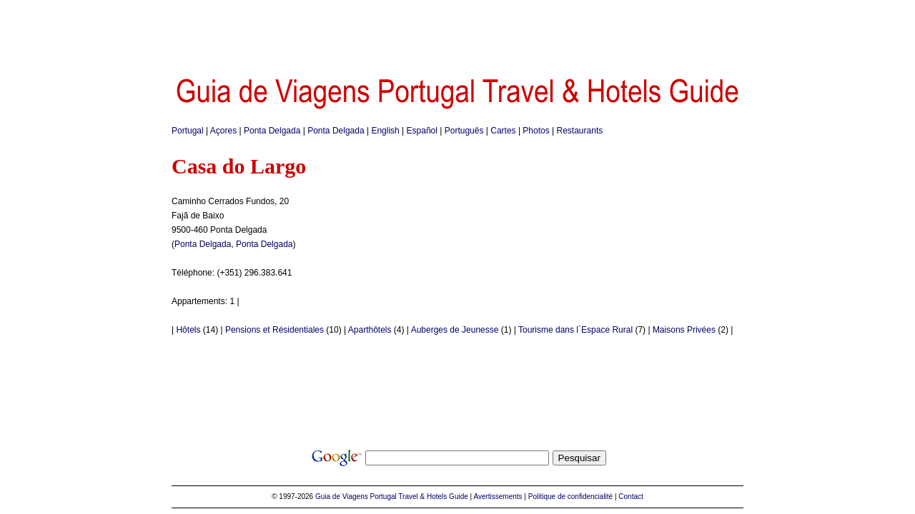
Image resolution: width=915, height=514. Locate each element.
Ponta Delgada (272, 131)
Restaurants (580, 131)
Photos (536, 131)
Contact (630, 496)
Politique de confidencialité (570, 496)
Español (422, 131)
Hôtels (188, 330)
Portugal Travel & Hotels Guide (419, 496)
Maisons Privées (684, 330)
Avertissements (497, 496)
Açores (223, 131)
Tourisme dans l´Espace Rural (575, 330)
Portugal (188, 131)
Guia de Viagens (341, 496)
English (385, 131)
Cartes (502, 131)
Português (464, 131)
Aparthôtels (370, 330)
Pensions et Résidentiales (274, 330)
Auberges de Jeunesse (455, 330)
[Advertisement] (457, 32)
